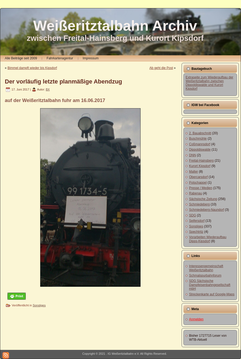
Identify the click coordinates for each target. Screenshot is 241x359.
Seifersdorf (197, 221)
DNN (192, 155)
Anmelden (196, 319)
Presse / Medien (200, 188)
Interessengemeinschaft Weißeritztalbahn (206, 268)
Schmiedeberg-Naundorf (206, 210)
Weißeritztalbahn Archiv (115, 25)
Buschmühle (198, 138)
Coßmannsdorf (199, 144)
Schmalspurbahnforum (205, 275)
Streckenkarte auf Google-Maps (211, 294)
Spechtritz (196, 232)
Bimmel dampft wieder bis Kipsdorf (32, 68)
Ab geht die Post (161, 68)
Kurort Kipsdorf (199, 166)
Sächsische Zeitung (203, 199)
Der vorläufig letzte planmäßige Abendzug (63, 81)
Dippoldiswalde (200, 149)
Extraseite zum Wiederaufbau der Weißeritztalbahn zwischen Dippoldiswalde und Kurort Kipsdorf (209, 82)
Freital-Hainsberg (201, 160)
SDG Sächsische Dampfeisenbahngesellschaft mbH (209, 285)
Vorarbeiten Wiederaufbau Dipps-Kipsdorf (207, 239)
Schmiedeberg (199, 204)
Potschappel (198, 182)
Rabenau (195, 193)
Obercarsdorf (198, 177)
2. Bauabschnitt (200, 133)
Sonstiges (39, 305)
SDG (192, 215)
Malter (193, 171)
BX (48, 89)
